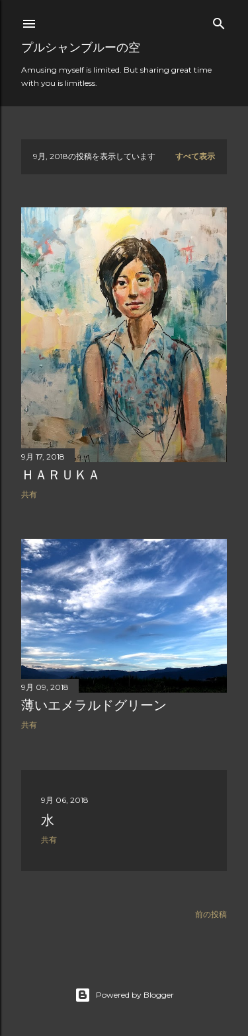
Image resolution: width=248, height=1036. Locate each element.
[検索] (219, 21)
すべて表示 (195, 156)
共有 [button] (29, 494)
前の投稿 (211, 914)
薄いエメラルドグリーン (94, 705)
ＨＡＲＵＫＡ (61, 474)
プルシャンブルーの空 (80, 47)
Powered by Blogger (124, 995)
